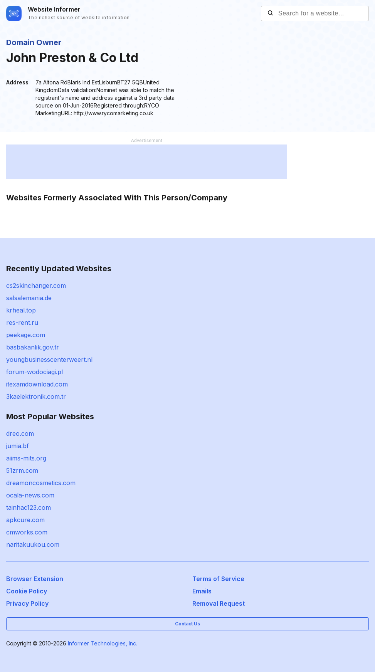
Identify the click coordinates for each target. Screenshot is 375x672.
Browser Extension (34, 579)
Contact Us (187, 624)
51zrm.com (22, 470)
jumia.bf (17, 446)
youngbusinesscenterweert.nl (49, 359)
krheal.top (21, 310)
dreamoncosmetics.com (41, 483)
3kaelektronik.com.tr (36, 396)
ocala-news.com (30, 495)
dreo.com (20, 433)
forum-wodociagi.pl (34, 372)
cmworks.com (26, 532)
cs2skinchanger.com (36, 285)
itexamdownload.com (37, 384)
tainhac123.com (28, 507)
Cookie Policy (26, 591)
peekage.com (25, 335)
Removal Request (218, 603)
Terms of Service (218, 579)
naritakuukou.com (32, 544)
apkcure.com (25, 520)
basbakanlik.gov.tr (32, 347)
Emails (202, 591)
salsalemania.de (29, 298)
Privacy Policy (27, 603)
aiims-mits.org (26, 458)
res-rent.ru (22, 322)
